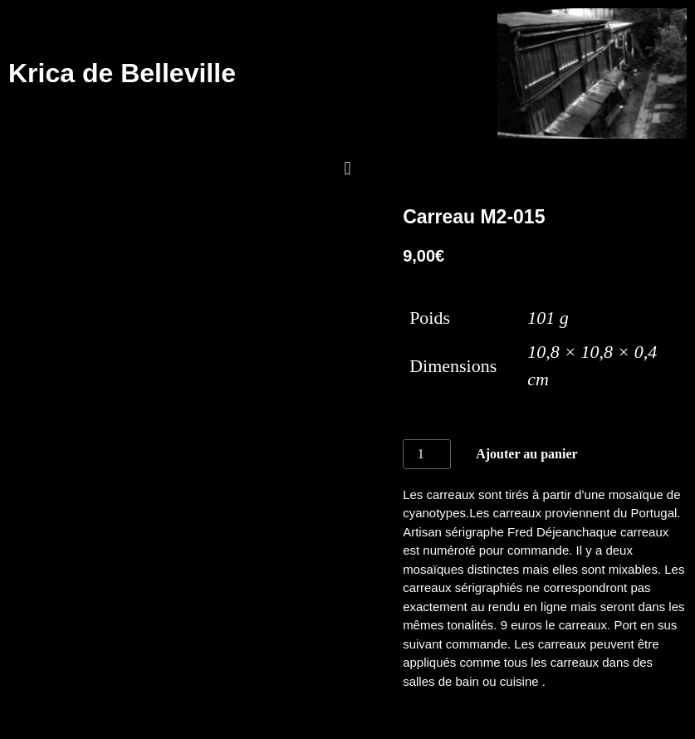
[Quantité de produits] (427, 454)
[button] (347, 169)
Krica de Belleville (122, 73)
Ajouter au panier (526, 454)
